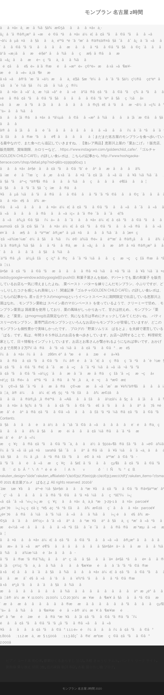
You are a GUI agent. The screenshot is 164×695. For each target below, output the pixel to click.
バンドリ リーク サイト (138, 661)
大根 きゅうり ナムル (101, 661)
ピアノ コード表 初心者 (24, 661)
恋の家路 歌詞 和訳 (61, 667)
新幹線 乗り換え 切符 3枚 (25, 667)
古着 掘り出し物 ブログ (96, 667)
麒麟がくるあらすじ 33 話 (64, 661)
